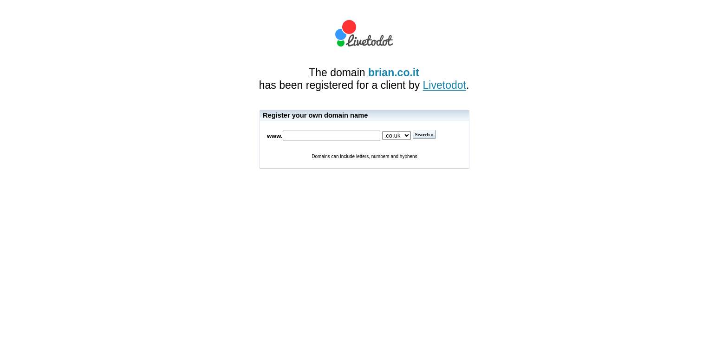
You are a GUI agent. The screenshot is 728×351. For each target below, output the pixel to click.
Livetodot (444, 85)
